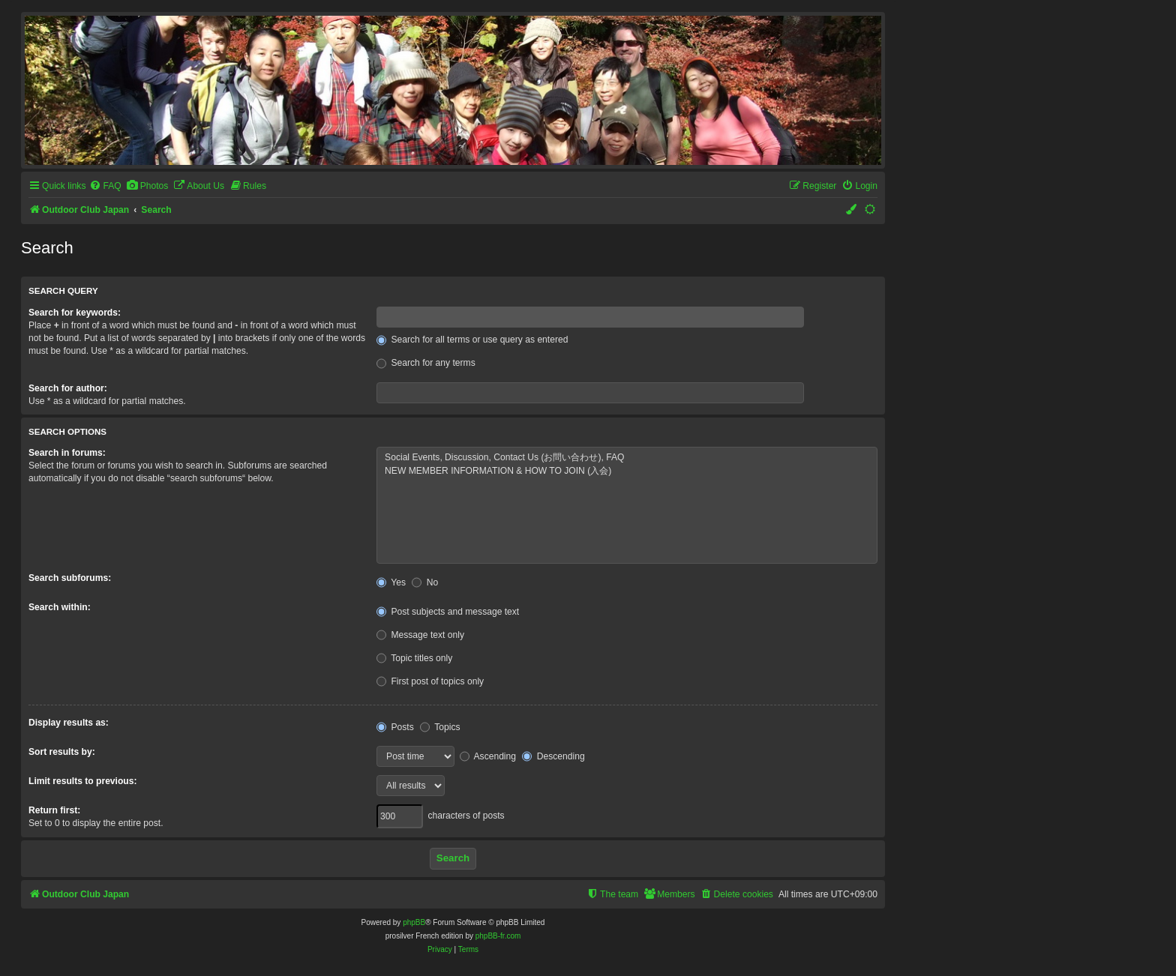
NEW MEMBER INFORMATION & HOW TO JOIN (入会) (627, 471)
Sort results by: (61, 752)
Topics (440, 727)
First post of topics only (430, 681)
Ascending (488, 756)
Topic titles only (414, 658)
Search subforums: (69, 578)
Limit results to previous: (82, 781)
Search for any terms (426, 363)
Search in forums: (67, 453)
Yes (391, 582)
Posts (395, 727)
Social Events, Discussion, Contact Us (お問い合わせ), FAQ (627, 458)
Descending (553, 756)
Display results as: (68, 722)
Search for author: (67, 388)
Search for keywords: (74, 312)
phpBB (414, 922)
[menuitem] (105, 186)
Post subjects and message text (447, 611)
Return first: (54, 810)
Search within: (59, 607)
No (425, 582)
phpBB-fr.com (498, 936)
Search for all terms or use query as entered (472, 339)
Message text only (420, 635)
